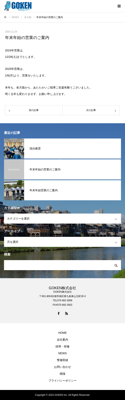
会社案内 (62, 339)
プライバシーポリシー (62, 380)
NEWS (62, 353)
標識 (62, 373)
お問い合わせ (62, 366)
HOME (62, 332)
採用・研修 (62, 346)
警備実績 (62, 360)
